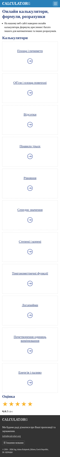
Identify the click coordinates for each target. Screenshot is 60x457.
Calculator (16, 3)
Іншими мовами (13, 442)
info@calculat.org (11, 436)
